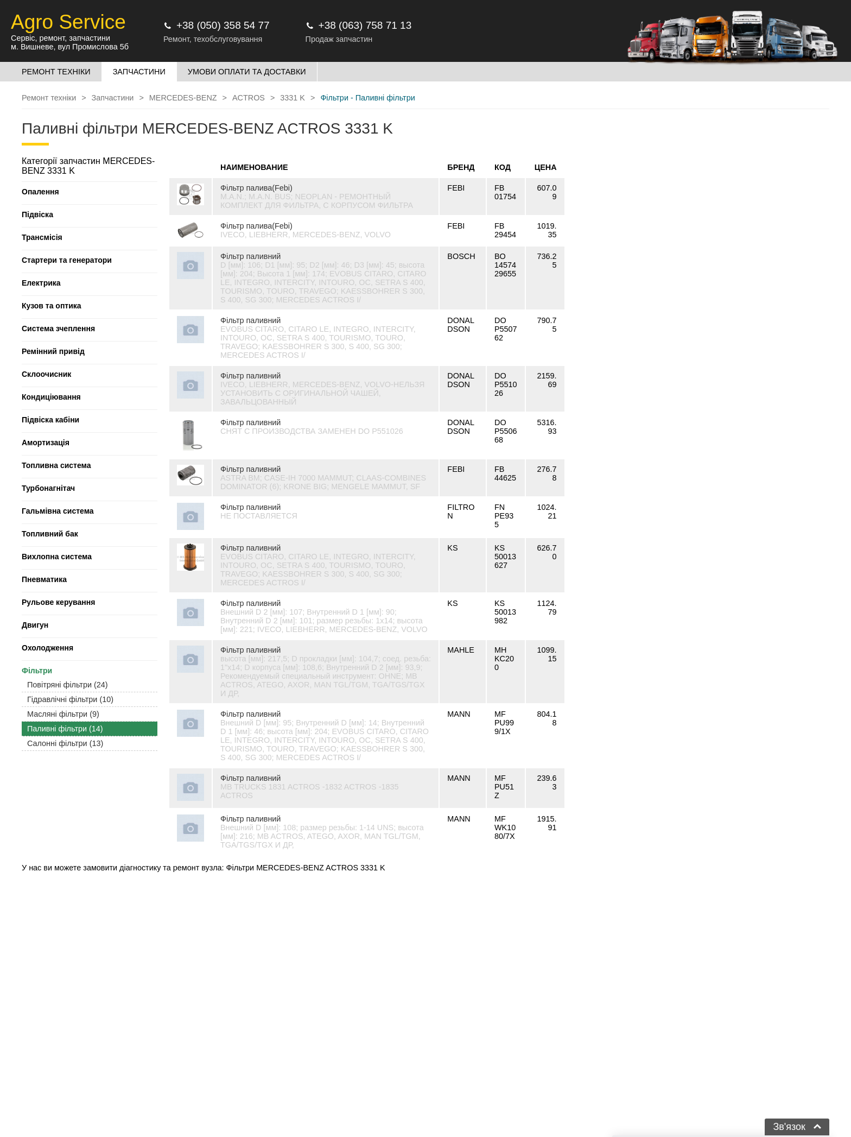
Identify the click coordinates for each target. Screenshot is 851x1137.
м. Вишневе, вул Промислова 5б (70, 46)
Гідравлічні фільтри (70, 699)
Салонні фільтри (65, 743)
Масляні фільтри (63, 714)
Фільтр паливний (250, 256)
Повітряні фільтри (67, 684)
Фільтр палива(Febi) (256, 188)
